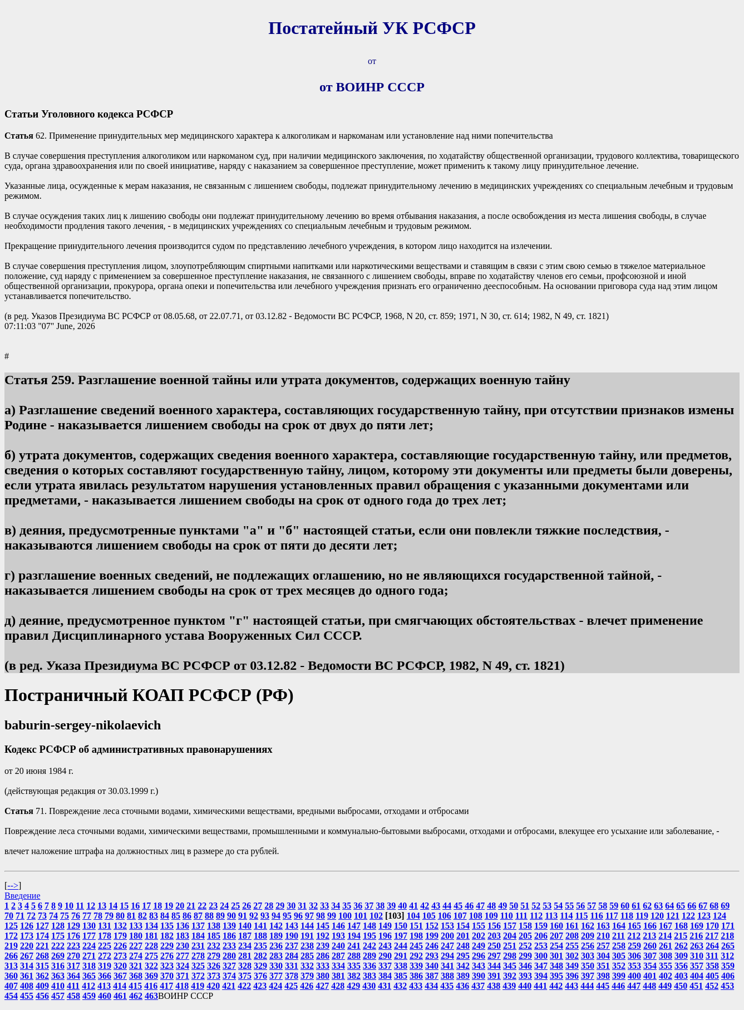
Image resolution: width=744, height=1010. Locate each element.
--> (12, 885)
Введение (22, 895)
